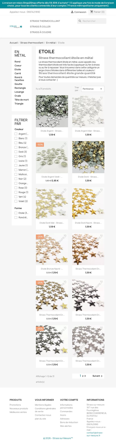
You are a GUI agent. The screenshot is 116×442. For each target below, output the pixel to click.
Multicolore (24, 174)
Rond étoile (24, 217)
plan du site (40, 418)
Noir (23, 179)
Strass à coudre (40, 32)
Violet (23, 201)
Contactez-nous (43, 415)
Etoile (18, 69)
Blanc (23, 138)
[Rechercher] (91, 21)
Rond (17, 61)
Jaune (23, 165)
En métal (20, 53)
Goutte (18, 84)
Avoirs (63, 415)
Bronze (24, 147)
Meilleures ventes (18, 412)
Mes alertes (66, 426)
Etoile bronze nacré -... (52, 268)
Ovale (18, 95)
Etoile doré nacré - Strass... (88, 222)
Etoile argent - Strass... (52, 131)
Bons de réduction (69, 422)
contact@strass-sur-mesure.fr (95, 434)
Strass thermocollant (45, 21)
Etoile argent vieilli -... (52, 176)
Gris (22, 156)
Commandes (66, 411)
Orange (24, 183)
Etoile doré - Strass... (88, 176)
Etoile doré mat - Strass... (52, 222)
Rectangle (20, 88)
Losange (19, 91)
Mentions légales (43, 404)
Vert (22, 196)
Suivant (98, 376)
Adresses (64, 418)
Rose (23, 187)
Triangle (19, 103)
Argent (24, 134)
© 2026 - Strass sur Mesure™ (58, 438)
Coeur (18, 65)
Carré (18, 73)
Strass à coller (40, 26)
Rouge (23, 192)
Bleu (23, 143)
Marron (24, 170)
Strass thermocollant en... (88, 268)
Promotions (15, 404)
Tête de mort (22, 99)
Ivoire (23, 161)
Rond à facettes (19, 79)
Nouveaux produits (19, 408)
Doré (23, 152)
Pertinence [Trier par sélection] (93, 89)
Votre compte (69, 399)
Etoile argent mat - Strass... (88, 131)
